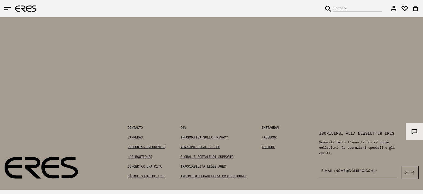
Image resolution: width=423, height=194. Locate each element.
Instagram (270, 128)
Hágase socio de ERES (146, 176)
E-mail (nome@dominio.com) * (349, 171)
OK (410, 172)
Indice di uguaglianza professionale (213, 176)
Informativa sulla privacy (204, 137)
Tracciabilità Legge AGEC (203, 166)
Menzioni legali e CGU (200, 147)
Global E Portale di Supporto (206, 157)
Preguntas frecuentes (146, 147)
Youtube (268, 147)
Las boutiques (140, 157)
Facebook (269, 137)
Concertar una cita (145, 166)
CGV (183, 128)
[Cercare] (353, 8)
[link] (394, 8)
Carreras (135, 137)
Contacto (135, 128)
